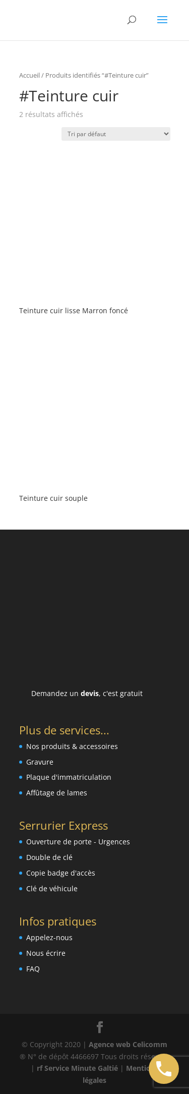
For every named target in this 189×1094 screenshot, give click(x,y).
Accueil (29, 75)
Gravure (39, 762)
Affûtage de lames (56, 792)
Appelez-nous (49, 937)
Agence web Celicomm (128, 1044)
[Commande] (115, 134)
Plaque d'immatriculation (68, 777)
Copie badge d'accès (60, 873)
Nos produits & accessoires (72, 746)
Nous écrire (46, 953)
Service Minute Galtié (81, 1068)
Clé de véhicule (52, 888)
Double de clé (49, 857)
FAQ (33, 968)
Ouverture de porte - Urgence (76, 841)
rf (39, 1068)
